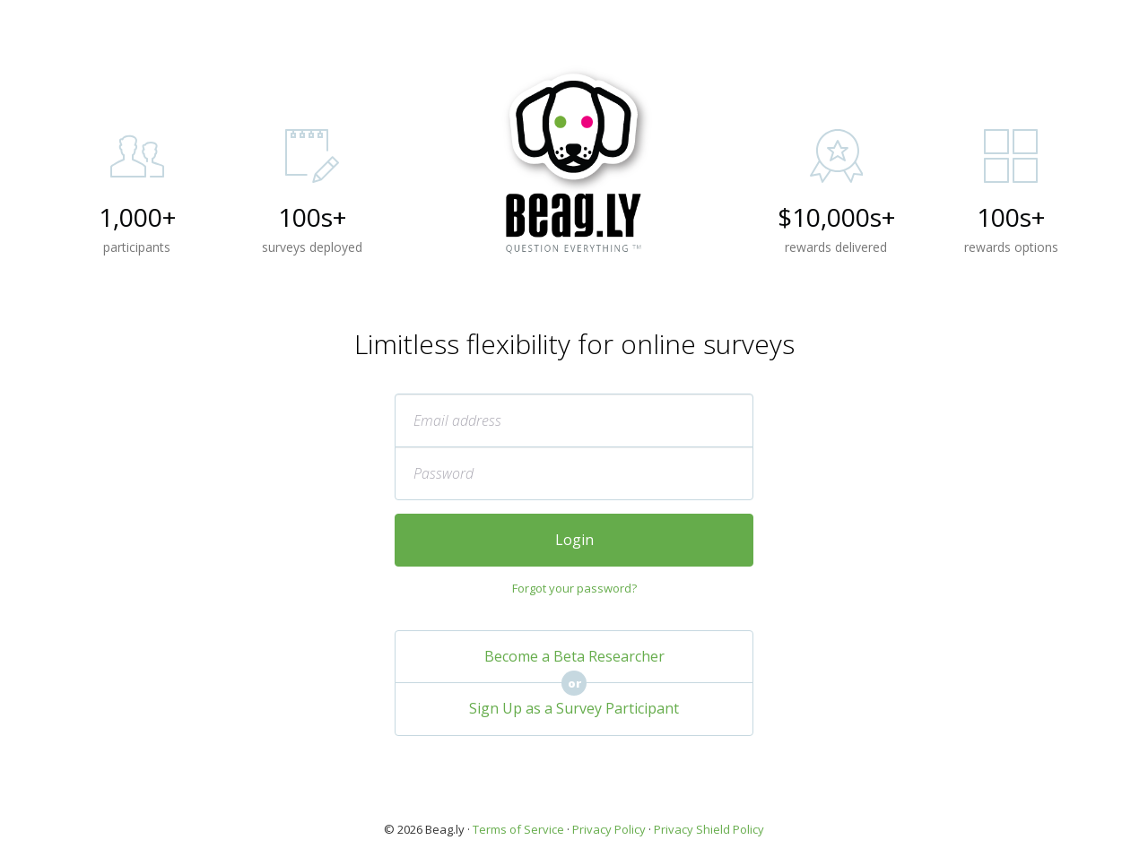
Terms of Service (518, 829)
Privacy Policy (609, 829)
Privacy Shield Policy (709, 829)
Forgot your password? (574, 588)
